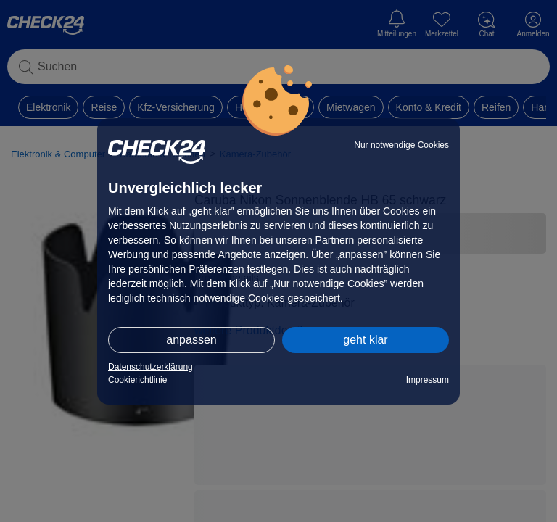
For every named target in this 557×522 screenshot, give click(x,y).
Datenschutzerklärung (150, 367)
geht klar (365, 340)
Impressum (427, 380)
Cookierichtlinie (137, 380)
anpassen (191, 340)
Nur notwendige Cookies (401, 145)
